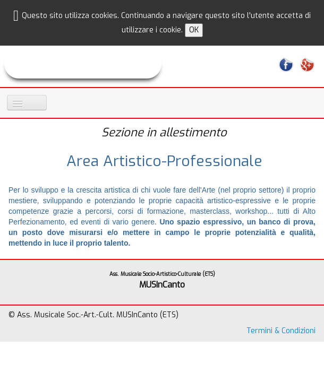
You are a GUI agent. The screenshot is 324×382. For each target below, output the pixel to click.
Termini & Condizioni (281, 331)
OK (194, 30)
